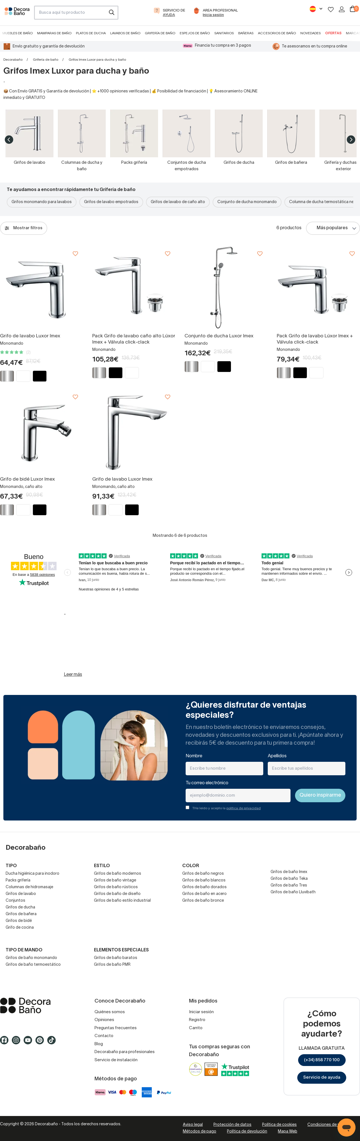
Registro (197, 1020)
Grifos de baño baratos (115, 958)
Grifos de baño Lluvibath (293, 892)
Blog (98, 1044)
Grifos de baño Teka (289, 879)
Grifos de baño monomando (31, 958)
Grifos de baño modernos (117, 874)
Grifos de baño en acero (204, 894)
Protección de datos (232, 1125)
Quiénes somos (109, 1012)
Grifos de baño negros (203, 874)
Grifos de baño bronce (203, 901)
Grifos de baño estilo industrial (122, 901)
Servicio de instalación (116, 1060)
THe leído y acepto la (226, 808)
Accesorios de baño (277, 33)
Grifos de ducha (20, 907)
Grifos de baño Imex (289, 872)
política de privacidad (243, 808)
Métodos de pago (199, 1131)
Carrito (195, 1028)
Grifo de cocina (20, 927)
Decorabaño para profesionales (124, 1052)
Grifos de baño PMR (112, 965)
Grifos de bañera (21, 914)
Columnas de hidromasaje (29, 887)
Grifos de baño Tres (289, 885)
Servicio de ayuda (321, 1077)
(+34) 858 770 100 (322, 1060)
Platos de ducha (91, 33)
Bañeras (245, 33)
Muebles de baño (17, 33)
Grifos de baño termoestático (33, 965)
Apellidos (277, 756)
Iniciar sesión (201, 1012)
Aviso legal (193, 1125)
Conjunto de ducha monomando (247, 202)
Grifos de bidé (19, 921)
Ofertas (333, 33)
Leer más (73, 675)
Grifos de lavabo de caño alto (178, 202)
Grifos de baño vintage (115, 880)
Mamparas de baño (54, 33)
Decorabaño (12, 59)
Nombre (194, 756)
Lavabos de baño (125, 33)
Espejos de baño (195, 33)
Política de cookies (279, 1125)
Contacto (103, 1036)
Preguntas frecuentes (115, 1028)
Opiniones (104, 1020)
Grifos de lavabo (21, 894)
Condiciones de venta (327, 1125)
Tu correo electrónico (207, 783)
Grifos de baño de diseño (117, 894)
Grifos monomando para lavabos (42, 202)
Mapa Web (287, 1131)
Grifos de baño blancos (204, 880)
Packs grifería (18, 880)
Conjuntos (15, 901)
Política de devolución (247, 1131)
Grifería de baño (160, 33)
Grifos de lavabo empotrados (111, 202)
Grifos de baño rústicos (116, 887)
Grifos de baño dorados (204, 887)
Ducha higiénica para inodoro (32, 874)
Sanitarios (224, 33)
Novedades (310, 33)
